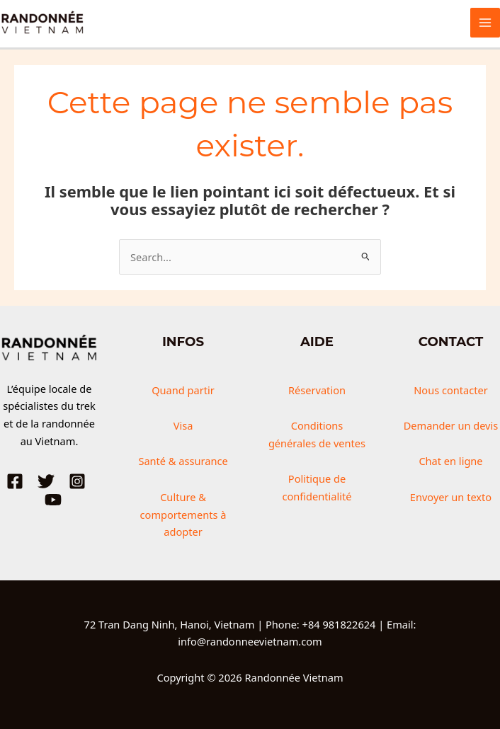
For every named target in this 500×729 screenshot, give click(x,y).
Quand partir (183, 390)
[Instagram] (77, 481)
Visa (183, 425)
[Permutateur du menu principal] (485, 23)
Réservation (317, 390)
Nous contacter (450, 390)
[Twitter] (46, 481)
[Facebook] (14, 481)
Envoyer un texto (451, 497)
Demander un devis (451, 425)
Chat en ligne (450, 461)
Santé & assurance (182, 461)
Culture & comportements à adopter (183, 514)
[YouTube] (53, 499)
